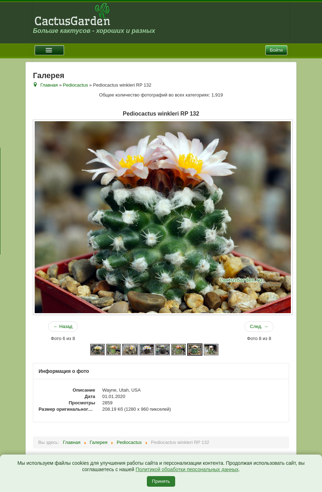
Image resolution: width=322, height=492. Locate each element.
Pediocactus (75, 85)
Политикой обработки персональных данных (187, 469)
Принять (161, 481)
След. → (259, 326)
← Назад (63, 326)
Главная (49, 85)
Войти (276, 50)
